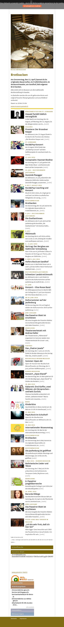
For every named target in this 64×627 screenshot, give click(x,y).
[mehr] (46, 124)
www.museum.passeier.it (19, 106)
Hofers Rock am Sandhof (36, 262)
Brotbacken (30, 203)
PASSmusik (30, 234)
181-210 (42, 539)
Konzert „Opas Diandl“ (36, 374)
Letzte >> (13, 542)
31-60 (21, 539)
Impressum (23, 618)
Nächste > (51, 539)
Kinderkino (30, 404)
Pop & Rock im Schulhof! (36, 415)
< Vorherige (17, 539)
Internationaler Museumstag (39, 428)
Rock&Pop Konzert (34, 145)
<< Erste (13, 539)
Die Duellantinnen (33, 218)
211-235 (46, 539)
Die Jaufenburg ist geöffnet (38, 451)
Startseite (14, 618)
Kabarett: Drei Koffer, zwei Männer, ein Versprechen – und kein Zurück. (38, 389)
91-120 (28, 539)
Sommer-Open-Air (34, 361)
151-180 (37, 539)
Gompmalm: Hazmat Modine (39, 160)
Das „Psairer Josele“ (34, 348)
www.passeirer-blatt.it (19, 572)
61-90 (25, 539)
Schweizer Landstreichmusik (38, 274)
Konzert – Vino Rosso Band (37, 287)
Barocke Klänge (32, 494)
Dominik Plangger (33, 175)
